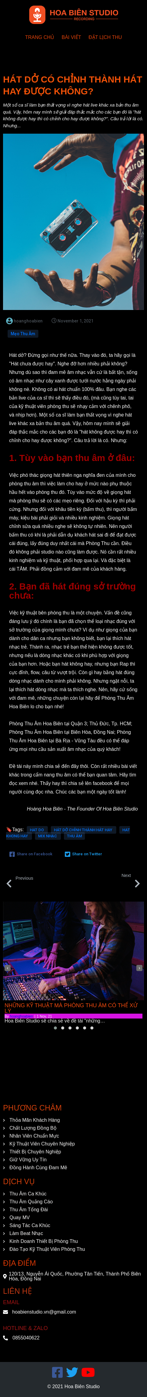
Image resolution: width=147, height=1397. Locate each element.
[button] (55, 1028)
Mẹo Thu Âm (23, 333)
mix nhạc (48, 836)
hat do (37, 830)
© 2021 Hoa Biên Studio (73, 1386)
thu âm (74, 836)
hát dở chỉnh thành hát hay (83, 830)
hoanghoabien (21, 1016)
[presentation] (8, 968)
